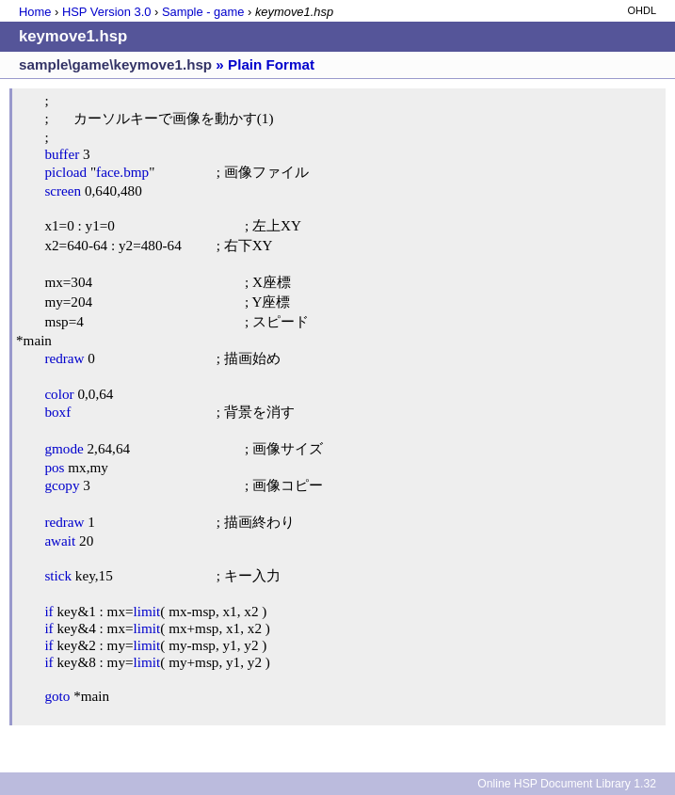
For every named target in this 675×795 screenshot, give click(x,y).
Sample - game (203, 12)
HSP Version (106, 12)
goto (57, 696)
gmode (63, 448)
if (48, 611)
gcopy (61, 485)
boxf (57, 412)
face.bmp (122, 172)
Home (35, 12)
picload (65, 172)
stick (58, 575)
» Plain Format (265, 64)
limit (147, 611)
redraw (64, 358)
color (58, 394)
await (59, 541)
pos (54, 467)
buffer (61, 154)
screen (62, 191)
